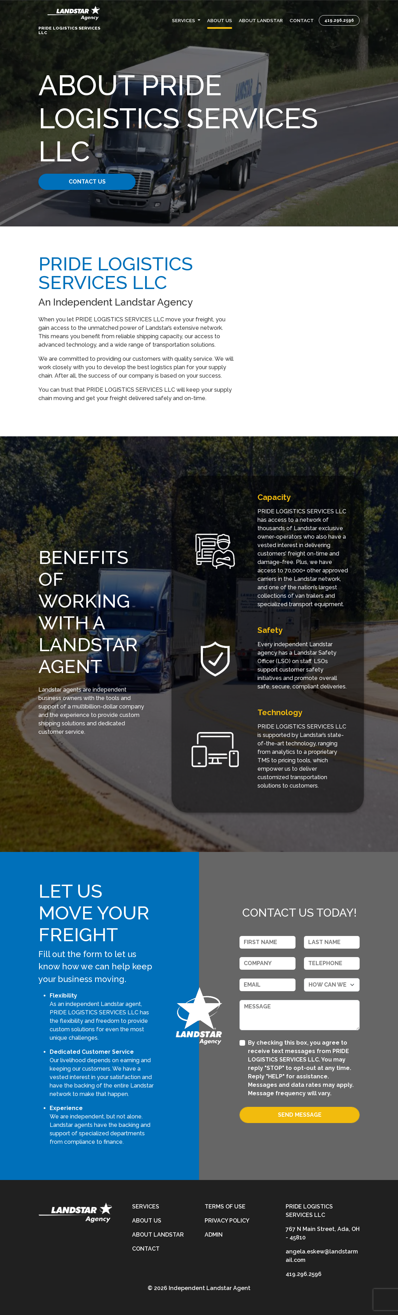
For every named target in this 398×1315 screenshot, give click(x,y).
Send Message (300, 1114)
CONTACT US (92, 181)
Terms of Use (225, 1206)
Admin (214, 1234)
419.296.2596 (339, 20)
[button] (186, 20)
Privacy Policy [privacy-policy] (227, 1220)
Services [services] (145, 1206)
